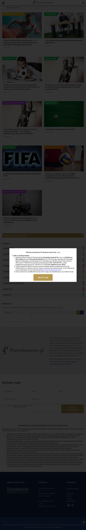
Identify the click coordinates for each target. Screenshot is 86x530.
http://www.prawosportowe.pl (51, 270)
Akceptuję (43, 277)
